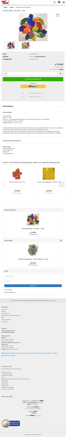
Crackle (24, 400)
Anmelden (33, 285)
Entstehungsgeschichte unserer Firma (11, 369)
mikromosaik (30, 407)
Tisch (24, 402)
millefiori (36, 407)
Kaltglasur (29, 400)
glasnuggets (40, 402)
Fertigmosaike (5, 384)
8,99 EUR (33, 263)
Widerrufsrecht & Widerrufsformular (10, 315)
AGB (2, 317)
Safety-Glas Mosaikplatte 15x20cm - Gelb (49, 182)
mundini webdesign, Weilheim (47, 300)
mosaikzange (38, 408)
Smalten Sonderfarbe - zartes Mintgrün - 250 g (33, 259)
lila (37, 404)
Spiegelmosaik (35, 400)
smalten (34, 413)
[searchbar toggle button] (54, 2)
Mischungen (4, 382)
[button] (5, 74)
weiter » (6, 7)
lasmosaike (5, 385)
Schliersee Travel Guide (7, 389)
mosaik (26, 408)
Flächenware (20, 379)
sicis (30, 412)
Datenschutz (4, 321)
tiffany (36, 415)
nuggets (30, 411)
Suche (41, 401)
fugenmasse (33, 402)
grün (32, 404)
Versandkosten (5, 313)
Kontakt (3, 311)
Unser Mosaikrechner (7, 374)
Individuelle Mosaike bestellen (9, 379)
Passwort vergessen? (10, 292)
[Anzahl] (33, 74)
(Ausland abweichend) (40, 56)
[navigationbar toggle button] (63, 2)
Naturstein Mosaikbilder (7, 387)
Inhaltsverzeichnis (6, 372)
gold (29, 404)
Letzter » (12, 7)
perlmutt (35, 411)
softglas (27, 415)
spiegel (32, 415)
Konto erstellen (8, 289)
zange (39, 415)
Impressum (4, 309)
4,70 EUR (33, 232)
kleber (34, 404)
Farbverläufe (4, 380)
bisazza (28, 402)
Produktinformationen (7, 375)
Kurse (2, 377)
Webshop (27, 434)
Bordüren (26, 379)
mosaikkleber (31, 408)
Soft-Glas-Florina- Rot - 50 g (17, 182)
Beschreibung (8, 106)
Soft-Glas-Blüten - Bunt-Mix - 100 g (33, 229)
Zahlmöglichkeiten (6, 319)
